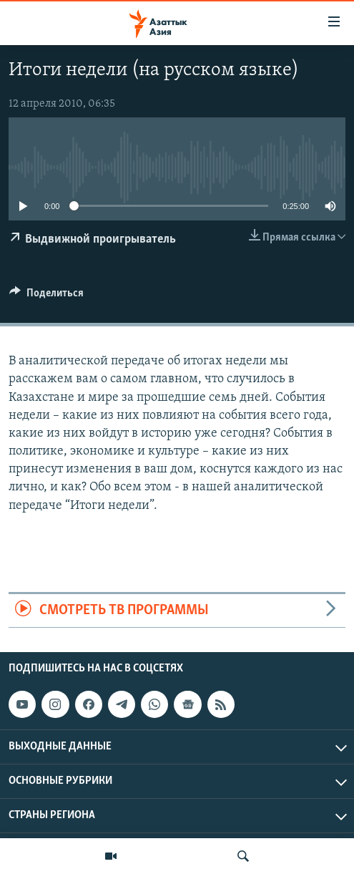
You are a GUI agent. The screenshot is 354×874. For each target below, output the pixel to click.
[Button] (46, 296)
